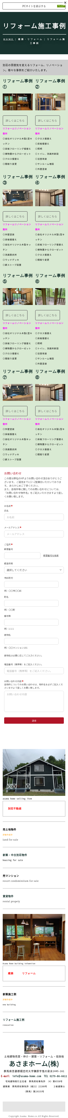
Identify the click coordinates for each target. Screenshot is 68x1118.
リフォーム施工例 (13, 1019)
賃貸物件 (8, 896)
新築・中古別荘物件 (15, 855)
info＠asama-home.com (26, 1076)
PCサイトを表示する (34, 6)
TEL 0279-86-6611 (55, 1076)
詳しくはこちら (15, 120)
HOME (8, 39)
